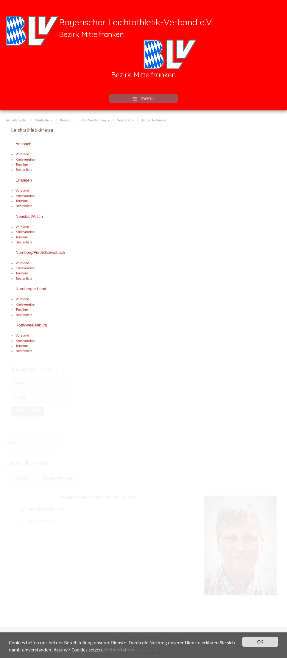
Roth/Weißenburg (31, 324)
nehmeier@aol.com (46, 509)
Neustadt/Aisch (29, 216)
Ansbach (23, 143)
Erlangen (23, 179)
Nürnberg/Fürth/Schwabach (40, 252)
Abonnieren (27, 411)
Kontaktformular (58, 478)
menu (143, 98)
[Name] (40, 382)
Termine (21, 164)
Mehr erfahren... (121, 650)
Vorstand (22, 154)
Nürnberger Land (30, 288)
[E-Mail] (40, 397)
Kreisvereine (25, 159)
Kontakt (20, 478)
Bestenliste (23, 169)
